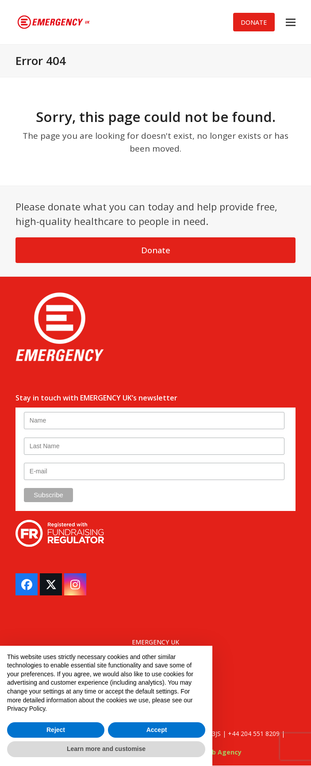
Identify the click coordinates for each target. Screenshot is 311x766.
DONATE (254, 22)
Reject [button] (55, 729)
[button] (291, 22)
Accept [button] (156, 729)
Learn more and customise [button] (106, 748)
